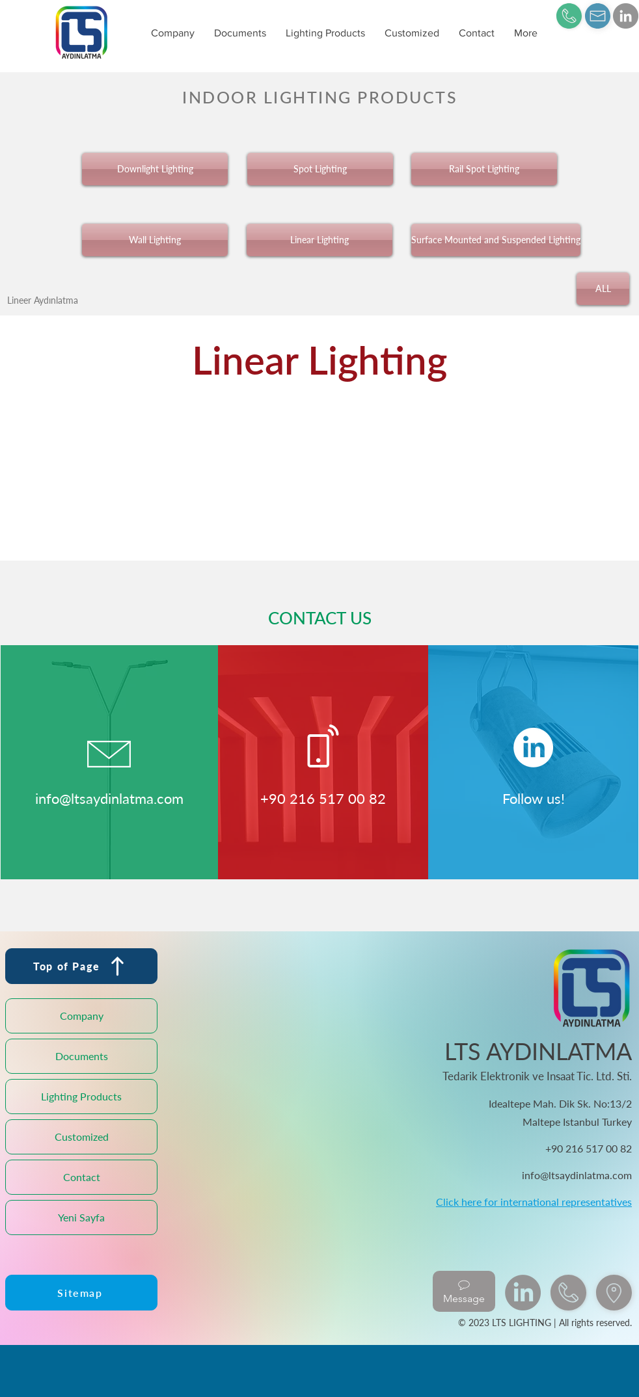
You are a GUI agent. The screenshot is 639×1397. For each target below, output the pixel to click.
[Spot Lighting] (320, 169)
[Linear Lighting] (319, 240)
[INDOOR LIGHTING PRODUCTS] (319, 96)
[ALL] (603, 289)
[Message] (464, 1291)
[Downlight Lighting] (155, 169)
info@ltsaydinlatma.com (109, 798)
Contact (81, 1177)
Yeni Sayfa (81, 1217)
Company (81, 1015)
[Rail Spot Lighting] (484, 169)
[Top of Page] (81, 966)
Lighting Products (81, 1096)
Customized (82, 1136)
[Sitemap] (81, 1293)
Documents (81, 1056)
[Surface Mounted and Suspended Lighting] (495, 240)
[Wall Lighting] (155, 240)
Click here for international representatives (534, 1201)
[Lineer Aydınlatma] (43, 300)
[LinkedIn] (625, 16)
